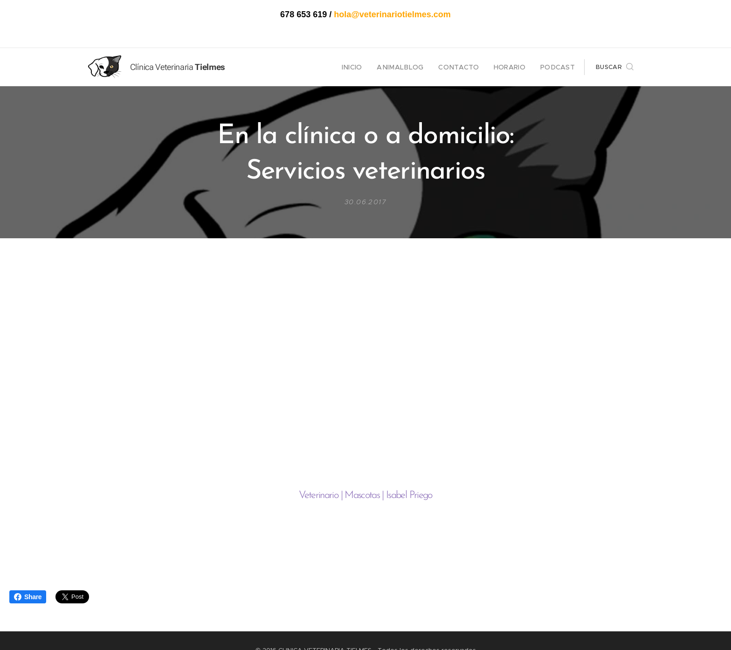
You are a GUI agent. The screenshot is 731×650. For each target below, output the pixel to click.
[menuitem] (368, 67)
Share (27, 597)
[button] (614, 67)
